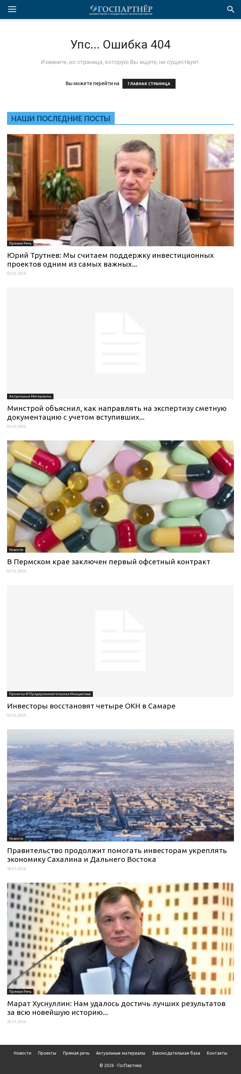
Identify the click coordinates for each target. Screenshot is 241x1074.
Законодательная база (176, 1053)
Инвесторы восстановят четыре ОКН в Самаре (91, 705)
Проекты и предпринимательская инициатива (50, 694)
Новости (16, 550)
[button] (231, 9)
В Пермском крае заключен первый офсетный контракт (108, 561)
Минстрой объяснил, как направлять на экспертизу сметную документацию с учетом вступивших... (117, 412)
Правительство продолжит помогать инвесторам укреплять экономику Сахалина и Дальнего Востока (117, 854)
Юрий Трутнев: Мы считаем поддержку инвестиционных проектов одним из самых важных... (110, 259)
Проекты (47, 1053)
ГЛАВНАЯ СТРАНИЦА (149, 84)
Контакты (217, 1053)
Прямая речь (20, 243)
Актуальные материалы (30, 396)
